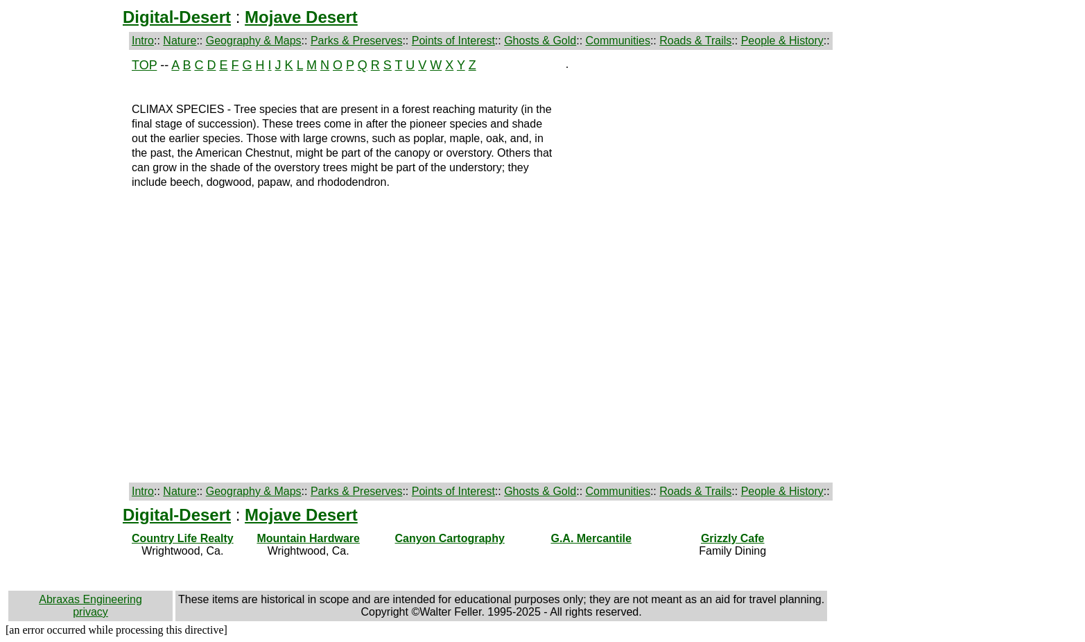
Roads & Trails (695, 40)
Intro (143, 40)
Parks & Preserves (356, 40)
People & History (782, 40)
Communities (618, 40)
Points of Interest (453, 40)
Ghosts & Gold (540, 40)
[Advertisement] (67, 266)
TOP (144, 65)
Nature (179, 40)
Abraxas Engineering (90, 599)
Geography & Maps (254, 40)
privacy (90, 612)
